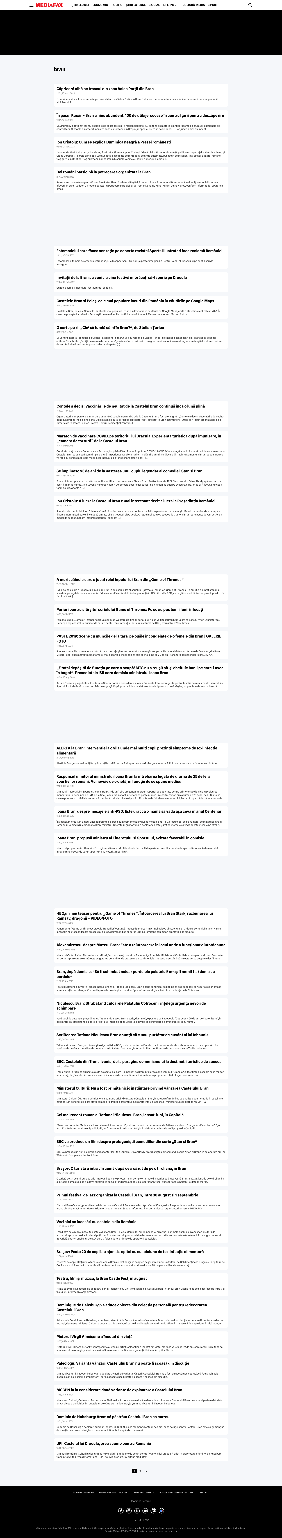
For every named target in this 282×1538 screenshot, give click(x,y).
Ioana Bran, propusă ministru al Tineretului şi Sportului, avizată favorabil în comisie (130, 838)
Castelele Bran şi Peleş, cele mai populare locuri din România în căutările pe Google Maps (135, 301)
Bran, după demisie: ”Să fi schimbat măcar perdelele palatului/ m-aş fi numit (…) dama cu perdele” (135, 974)
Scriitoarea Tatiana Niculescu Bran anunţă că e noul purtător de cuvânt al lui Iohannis (132, 1035)
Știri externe (136, 5)
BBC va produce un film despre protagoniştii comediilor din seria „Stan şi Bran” (126, 1141)
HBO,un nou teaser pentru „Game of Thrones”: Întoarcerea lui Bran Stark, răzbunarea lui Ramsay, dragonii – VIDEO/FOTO (134, 915)
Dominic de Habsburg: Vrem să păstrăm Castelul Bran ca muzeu (113, 1417)
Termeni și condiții (143, 1492)
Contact (204, 1492)
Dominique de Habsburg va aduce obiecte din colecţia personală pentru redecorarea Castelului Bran (131, 1307)
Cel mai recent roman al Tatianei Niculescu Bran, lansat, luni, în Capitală (120, 1115)
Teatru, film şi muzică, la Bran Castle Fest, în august (101, 1278)
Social (154, 5)
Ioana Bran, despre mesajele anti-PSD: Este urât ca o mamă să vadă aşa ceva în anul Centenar (139, 811)
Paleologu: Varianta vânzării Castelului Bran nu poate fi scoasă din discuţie (122, 1363)
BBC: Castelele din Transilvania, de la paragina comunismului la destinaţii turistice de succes (138, 1061)
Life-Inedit (171, 5)
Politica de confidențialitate (176, 1492)
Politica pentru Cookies (113, 1492)
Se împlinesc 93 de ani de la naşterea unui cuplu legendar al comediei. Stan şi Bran (129, 471)
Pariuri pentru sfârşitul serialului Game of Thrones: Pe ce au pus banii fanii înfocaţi (129, 609)
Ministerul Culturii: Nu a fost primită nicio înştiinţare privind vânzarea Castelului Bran (132, 1088)
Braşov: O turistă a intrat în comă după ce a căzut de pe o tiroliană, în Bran (121, 1168)
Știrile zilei (80, 5)
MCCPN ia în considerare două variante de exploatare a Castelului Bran (119, 1390)
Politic (117, 5)
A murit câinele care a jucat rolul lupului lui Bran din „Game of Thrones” (120, 579)
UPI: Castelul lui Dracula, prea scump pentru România (103, 1443)
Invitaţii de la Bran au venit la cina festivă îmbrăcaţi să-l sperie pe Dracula (121, 277)
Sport (213, 5)
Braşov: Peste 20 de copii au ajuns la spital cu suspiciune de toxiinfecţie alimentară (130, 1251)
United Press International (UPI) (86, 1456)
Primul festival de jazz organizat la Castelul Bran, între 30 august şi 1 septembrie (127, 1195)
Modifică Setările (141, 1501)
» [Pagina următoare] (146, 1471)
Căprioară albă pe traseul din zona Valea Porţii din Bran (105, 89)
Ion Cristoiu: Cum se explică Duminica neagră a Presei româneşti (113, 142)
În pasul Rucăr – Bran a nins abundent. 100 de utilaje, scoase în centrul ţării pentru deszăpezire (140, 115)
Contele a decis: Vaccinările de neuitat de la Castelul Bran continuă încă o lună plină (130, 406)
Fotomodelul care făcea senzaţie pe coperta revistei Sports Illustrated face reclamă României (139, 251)
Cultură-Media (194, 5)
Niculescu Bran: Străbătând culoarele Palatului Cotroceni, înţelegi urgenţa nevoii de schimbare (131, 1005)
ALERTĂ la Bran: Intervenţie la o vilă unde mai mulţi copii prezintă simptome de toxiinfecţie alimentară (136, 750)
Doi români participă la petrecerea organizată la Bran (103, 172)
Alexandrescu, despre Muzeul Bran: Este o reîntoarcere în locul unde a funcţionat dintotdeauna (141, 945)
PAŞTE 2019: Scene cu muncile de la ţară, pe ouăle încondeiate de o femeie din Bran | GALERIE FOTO (138, 638)
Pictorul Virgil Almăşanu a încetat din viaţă (94, 1336)
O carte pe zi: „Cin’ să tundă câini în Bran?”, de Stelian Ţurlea (110, 327)
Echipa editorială (83, 1492)
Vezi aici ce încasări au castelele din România (96, 1222)
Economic (100, 5)
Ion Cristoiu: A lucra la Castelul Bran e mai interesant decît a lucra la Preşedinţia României (135, 501)
